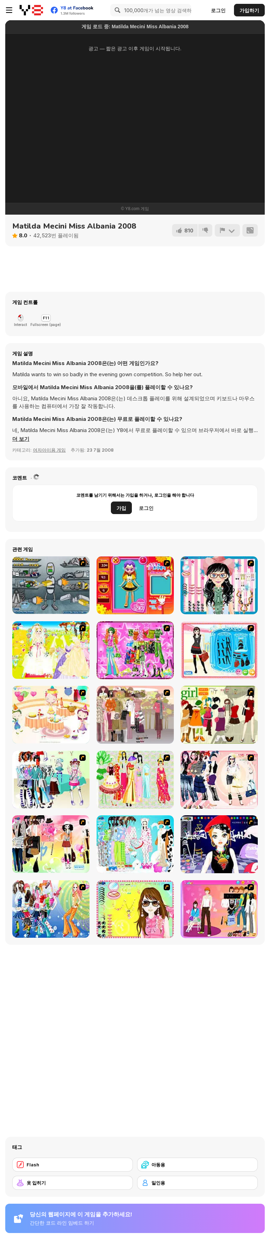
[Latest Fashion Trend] (51, 909)
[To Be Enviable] (135, 909)
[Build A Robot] (51, 585)
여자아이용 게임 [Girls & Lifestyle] (49, 450)
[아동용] (197, 1165)
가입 (121, 508)
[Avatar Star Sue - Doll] (135, 585)
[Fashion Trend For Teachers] (135, 715)
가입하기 (249, 10)
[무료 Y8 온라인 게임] (31, 10)
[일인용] (197, 1183)
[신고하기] (227, 230)
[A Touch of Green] (135, 650)
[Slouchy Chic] (51, 844)
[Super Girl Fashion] (219, 715)
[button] (20, 439)
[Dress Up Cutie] (219, 585)
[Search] (116, 10)
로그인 (218, 10)
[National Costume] (135, 780)
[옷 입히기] (72, 1183)
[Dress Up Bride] (51, 650)
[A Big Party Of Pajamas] (135, 844)
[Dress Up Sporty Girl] (219, 780)
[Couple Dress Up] (219, 909)
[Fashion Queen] (219, 650)
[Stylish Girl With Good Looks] (219, 844)
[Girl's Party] (51, 714)
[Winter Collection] (51, 779)
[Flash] (72, 1165)
